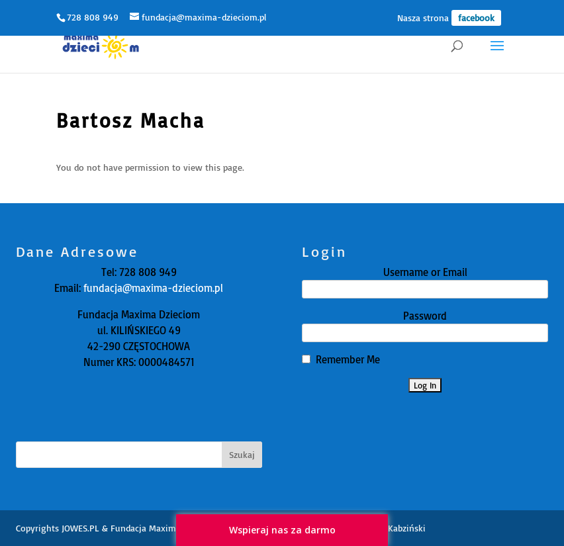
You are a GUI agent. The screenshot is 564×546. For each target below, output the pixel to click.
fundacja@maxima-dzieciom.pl (152, 288)
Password (425, 315)
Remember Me (348, 359)
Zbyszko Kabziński (389, 527)
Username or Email (425, 272)
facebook (476, 17)
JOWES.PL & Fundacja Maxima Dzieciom (141, 527)
